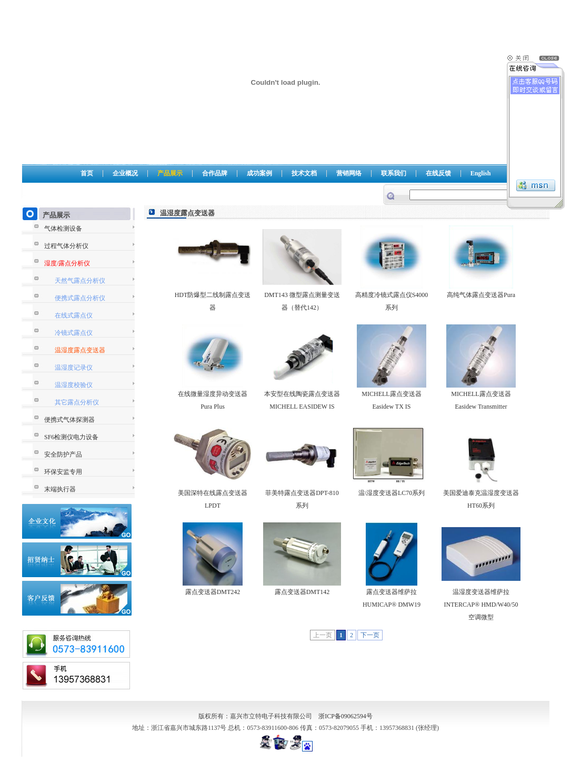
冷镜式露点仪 (74, 333)
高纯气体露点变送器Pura (481, 295)
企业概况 (125, 173)
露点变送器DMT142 (302, 592)
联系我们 (393, 173)
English (480, 173)
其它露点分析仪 (77, 402)
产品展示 (170, 173)
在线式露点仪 (74, 315)
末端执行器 (60, 489)
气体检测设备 (63, 228)
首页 (87, 173)
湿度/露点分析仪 (67, 263)
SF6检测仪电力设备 (71, 437)
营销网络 (349, 173)
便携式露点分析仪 (80, 298)
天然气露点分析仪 (80, 280)
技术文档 (304, 173)
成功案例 (259, 173)
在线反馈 (438, 173)
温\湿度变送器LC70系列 (391, 493)
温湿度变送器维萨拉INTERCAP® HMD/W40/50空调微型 (481, 604)
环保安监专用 (63, 472)
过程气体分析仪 (66, 246)
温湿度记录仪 (74, 367)
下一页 (369, 635)
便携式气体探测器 (69, 419)
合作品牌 (214, 173)
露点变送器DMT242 (213, 592)
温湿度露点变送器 (80, 350)
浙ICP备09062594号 (345, 716)
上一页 (322, 635)
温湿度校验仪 (74, 385)
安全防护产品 (63, 454)
